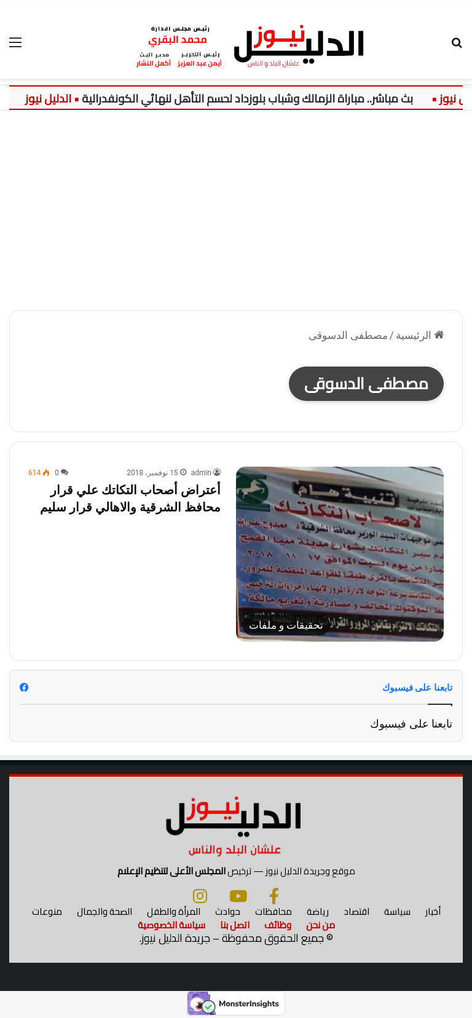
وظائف (277, 925)
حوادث (227, 911)
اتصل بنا (235, 925)
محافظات (273, 911)
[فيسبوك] (274, 896)
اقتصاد (356, 911)
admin (201, 472)
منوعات (47, 911)
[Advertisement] (236, 215)
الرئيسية (420, 335)
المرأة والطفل (173, 911)
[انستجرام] (200, 896)
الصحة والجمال (104, 911)
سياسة (397, 911)
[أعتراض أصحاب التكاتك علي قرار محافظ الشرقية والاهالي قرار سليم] (340, 554)
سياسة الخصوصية (171, 925)
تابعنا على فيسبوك (411, 723)
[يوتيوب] (238, 896)
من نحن (320, 925)
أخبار (433, 911)
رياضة (318, 911)
